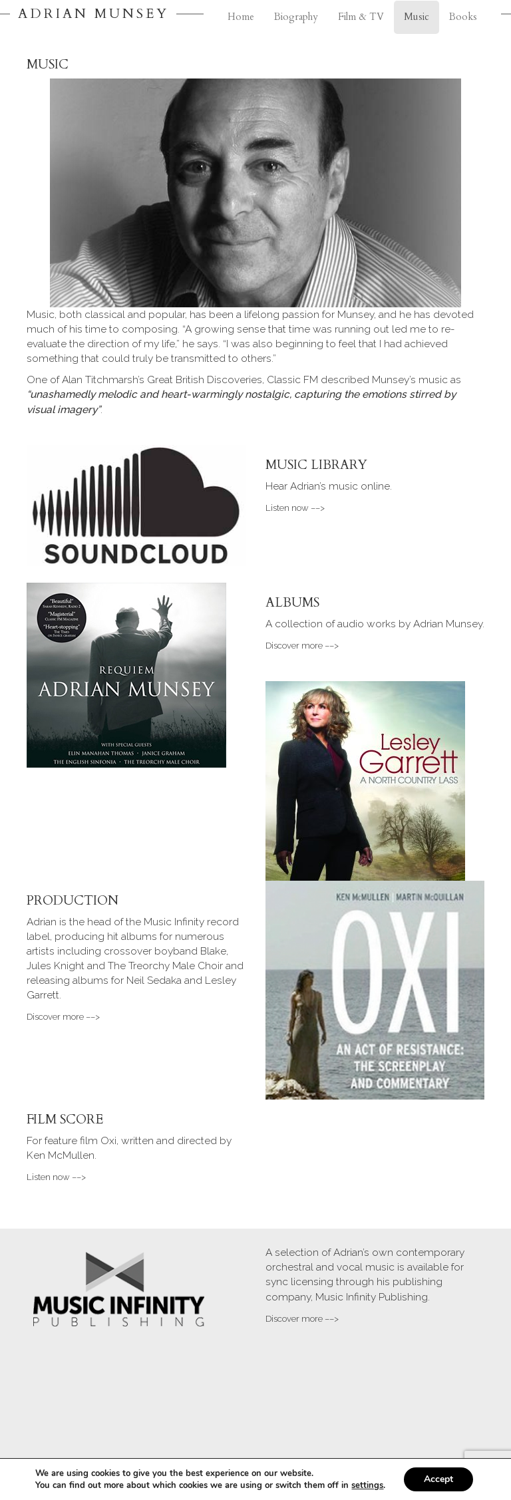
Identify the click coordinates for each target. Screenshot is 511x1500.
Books (463, 17)
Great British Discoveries (204, 379)
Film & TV (361, 17)
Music (416, 17)
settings (367, 1485)
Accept (438, 1479)
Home (241, 17)
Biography (296, 17)
